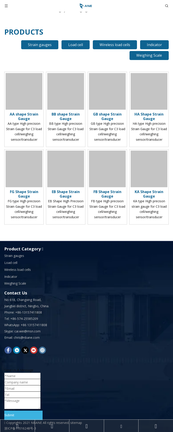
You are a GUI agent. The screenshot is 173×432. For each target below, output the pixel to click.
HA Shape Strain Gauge (149, 116)
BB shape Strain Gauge (66, 116)
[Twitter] (25, 350)
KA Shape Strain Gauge (149, 193)
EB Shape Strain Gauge (66, 193)
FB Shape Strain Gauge (107, 193)
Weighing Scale (149, 55)
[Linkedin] (16, 350)
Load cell (75, 44)
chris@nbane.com (27, 337)
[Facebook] (8, 350)
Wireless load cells (115, 44)
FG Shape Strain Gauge (24, 193)
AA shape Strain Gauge (24, 116)
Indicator (154, 44)
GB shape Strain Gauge (107, 116)
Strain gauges (40, 44)
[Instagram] (42, 350)
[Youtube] (33, 350)
